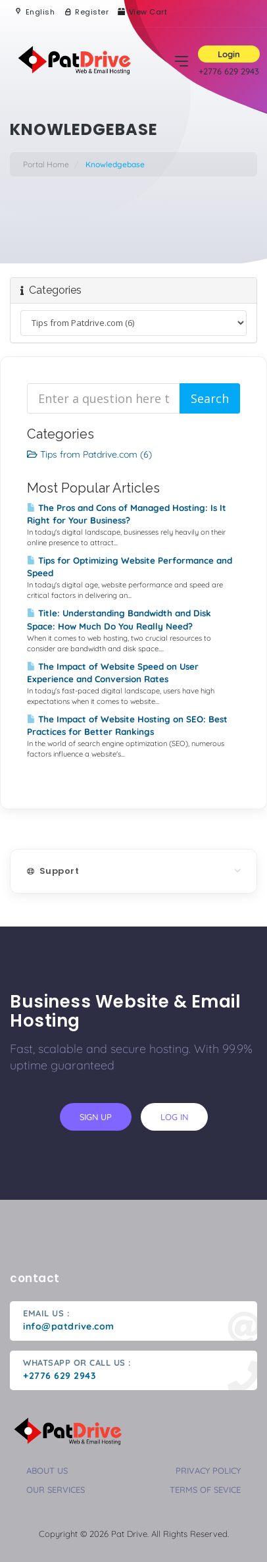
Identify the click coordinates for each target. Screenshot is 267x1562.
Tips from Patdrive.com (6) (89, 454)
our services (55, 1489)
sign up (96, 1117)
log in (174, 1117)
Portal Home (46, 164)
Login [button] (229, 54)
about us (47, 1470)
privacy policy (208, 1470)
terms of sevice (205, 1489)
